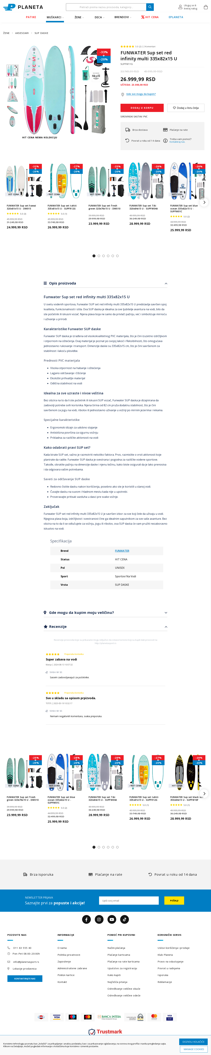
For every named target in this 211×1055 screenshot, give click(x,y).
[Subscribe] (174, 900)
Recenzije (57, 626)
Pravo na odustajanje (170, 961)
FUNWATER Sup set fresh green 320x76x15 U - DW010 (104, 207)
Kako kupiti (114, 975)
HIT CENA (150, 17)
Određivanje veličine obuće (123, 988)
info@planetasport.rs (26, 961)
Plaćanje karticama (118, 954)
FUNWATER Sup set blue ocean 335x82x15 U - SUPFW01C (184, 208)
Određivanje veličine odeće (124, 995)
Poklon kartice (66, 975)
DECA (98, 17)
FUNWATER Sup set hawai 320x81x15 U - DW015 (21, 207)
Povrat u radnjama (169, 968)
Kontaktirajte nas (24, 978)
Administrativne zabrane (72, 968)
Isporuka (163, 975)
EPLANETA (176, 17)
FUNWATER (122, 551)
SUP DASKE (41, 33)
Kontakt (62, 982)
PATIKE (31, 17)
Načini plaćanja (116, 947)
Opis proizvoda (62, 283)
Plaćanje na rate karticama (123, 961)
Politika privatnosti (69, 954)
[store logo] (23, 7)
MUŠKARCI (54, 17)
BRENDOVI (122, 17)
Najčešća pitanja (117, 982)
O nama (62, 947)
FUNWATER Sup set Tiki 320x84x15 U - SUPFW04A (143, 207)
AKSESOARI (22, 33)
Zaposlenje (64, 961)
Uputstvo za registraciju (122, 968)
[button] (188, 7)
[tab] (105, 283)
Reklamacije (165, 982)
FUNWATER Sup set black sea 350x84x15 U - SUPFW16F (186, 798)
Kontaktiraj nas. (177, 141)
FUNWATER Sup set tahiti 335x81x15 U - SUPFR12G (62, 207)
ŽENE (78, 17)
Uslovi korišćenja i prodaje (174, 947)
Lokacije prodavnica (25, 968)
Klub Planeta (165, 954)
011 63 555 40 (22, 947)
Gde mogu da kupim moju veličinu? (81, 612)
